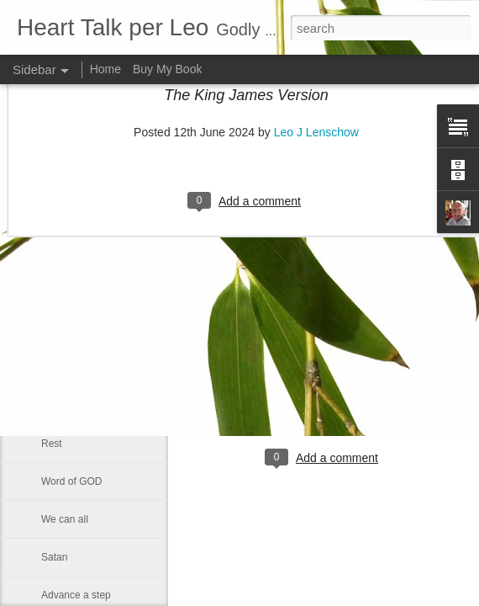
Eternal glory (69, 406)
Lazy (51, 254)
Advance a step (76, 595)
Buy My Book (167, 69)
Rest (51, 443)
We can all (64, 519)
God (51, 368)
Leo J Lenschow (377, 389)
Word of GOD (71, 481)
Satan (54, 557)
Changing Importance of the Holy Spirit (127, 292)
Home (105, 69)
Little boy (61, 330)
